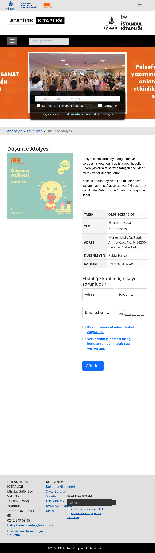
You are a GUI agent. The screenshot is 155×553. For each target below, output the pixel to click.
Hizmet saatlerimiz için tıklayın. (25, 533)
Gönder (93, 365)
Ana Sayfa (14, 131)
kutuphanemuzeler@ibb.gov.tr (30, 525)
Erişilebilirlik (55, 501)
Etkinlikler (34, 131)
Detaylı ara (108, 106)
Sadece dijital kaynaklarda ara (60, 106)
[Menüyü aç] (12, 41)
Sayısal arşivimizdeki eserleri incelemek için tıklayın (77, 114)
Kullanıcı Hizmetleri (60, 486)
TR (140, 6)
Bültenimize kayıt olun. (80, 495)
